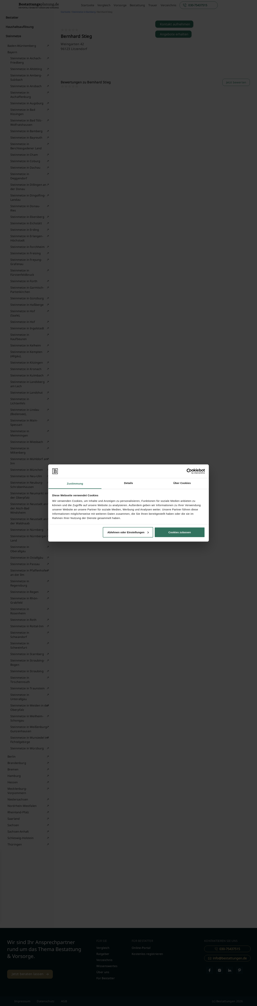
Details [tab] (128, 483)
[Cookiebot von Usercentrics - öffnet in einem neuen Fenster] (189, 471)
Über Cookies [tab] (182, 483)
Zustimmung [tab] (75, 483)
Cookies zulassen (179, 532)
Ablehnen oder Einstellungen (128, 532)
